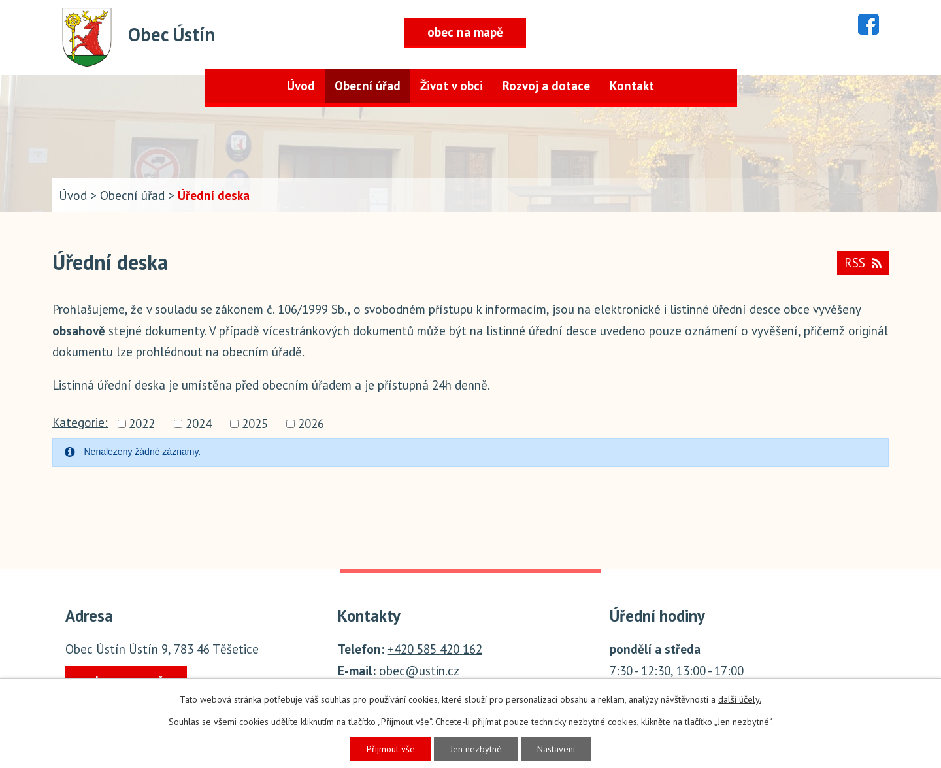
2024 (199, 423)
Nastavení (556, 749)
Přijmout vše (391, 749)
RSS (863, 263)
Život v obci (451, 85)
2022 (142, 423)
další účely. (739, 699)
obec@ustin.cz (419, 670)
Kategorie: (80, 422)
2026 (311, 423)
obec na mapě (465, 32)
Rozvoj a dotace (546, 85)
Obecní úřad (368, 85)
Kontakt (632, 85)
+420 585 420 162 (435, 649)
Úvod (301, 85)
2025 (255, 423)
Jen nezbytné (476, 749)
